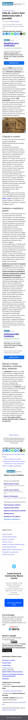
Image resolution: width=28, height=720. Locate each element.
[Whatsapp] (12, 34)
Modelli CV (5, 544)
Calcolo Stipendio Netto (9, 547)
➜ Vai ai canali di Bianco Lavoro (14, 604)
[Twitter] (18, 34)
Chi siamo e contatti (8, 660)
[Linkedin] (6, 34)
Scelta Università (7, 534)
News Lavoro (11, 11)
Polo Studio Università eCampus (12, 691)
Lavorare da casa (7, 542)
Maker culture (6, 198)
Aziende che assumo (8, 554)
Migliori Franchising (8, 539)
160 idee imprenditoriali (9, 537)
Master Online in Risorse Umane (12, 672)
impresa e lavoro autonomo (12, 454)
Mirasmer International (9, 710)
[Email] (24, 34)
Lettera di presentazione (17, 544)
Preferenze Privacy (7, 668)
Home (4, 11)
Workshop (5, 679)
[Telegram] (9, 34)
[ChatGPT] (21, 34)
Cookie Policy (6, 665)
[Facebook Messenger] (15, 34)
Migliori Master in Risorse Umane (12, 549)
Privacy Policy (6, 663)
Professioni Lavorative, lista (10, 552)
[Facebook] (3, 34)
